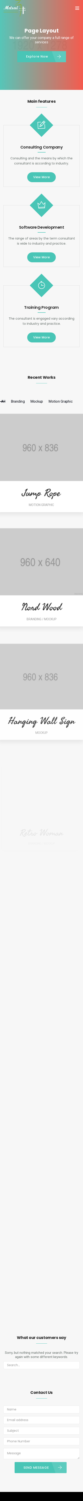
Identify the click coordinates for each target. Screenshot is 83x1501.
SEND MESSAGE (36, 1467)
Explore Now (37, 56)
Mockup (36, 401)
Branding (18, 401)
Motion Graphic (60, 401)
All (3, 401)
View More (41, 177)
